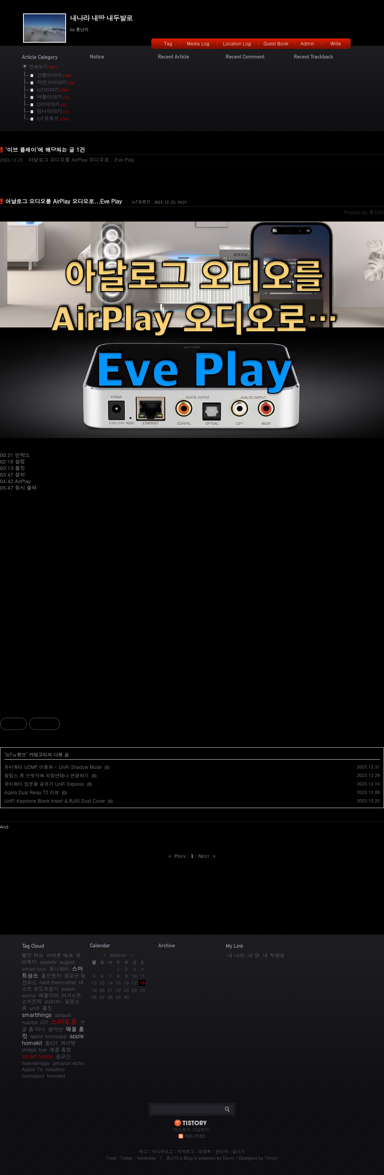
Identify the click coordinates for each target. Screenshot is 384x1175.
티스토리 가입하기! (192, 1129)
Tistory (271, 1158)
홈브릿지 (51, 975)
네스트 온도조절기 (53, 985)
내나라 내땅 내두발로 (101, 18)
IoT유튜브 (141, 202)
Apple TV (32, 1069)
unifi (34, 1008)
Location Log (237, 43)
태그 (143, 1151)
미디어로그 (162, 1151)
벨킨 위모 (32, 955)
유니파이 (59, 968)
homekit (56, 1075)
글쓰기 (238, 1151)
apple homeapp (48, 1036)
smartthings (37, 1014)
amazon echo (68, 1063)
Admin (307, 43)
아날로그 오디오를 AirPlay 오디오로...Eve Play (81, 159)
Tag (168, 43)
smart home (37, 1056)
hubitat (30, 1022)
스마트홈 (64, 1021)
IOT (44, 1022)
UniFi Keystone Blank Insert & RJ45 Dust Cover (54, 800)
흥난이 (172, 1158)
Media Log (198, 43)
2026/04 (118, 955)
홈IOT (51, 1043)
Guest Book (275, 43)
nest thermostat (58, 982)
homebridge (36, 1063)
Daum (229, 1158)
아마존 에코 (59, 955)
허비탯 (68, 1043)
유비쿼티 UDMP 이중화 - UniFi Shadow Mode (53, 766)
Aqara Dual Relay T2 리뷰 (31, 792)
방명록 (205, 1151)
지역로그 (185, 1151)
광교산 (63, 1056)
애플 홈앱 (60, 1049)
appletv (48, 961)
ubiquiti (63, 1014)
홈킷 (47, 1008)
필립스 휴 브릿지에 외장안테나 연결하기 (46, 775)
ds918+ (53, 1001)
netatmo (55, 1069)
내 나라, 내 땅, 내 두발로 (256, 955)
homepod (33, 1075)
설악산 (55, 1029)
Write (335, 43)
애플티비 (49, 995)
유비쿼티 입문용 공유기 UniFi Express (44, 783)
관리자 (221, 1151)
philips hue (34, 1049)
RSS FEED (195, 1136)
